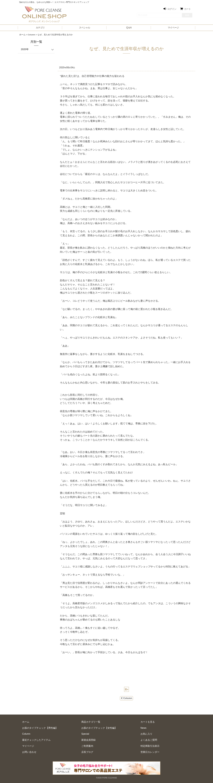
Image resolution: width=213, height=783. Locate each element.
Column (126, 698)
